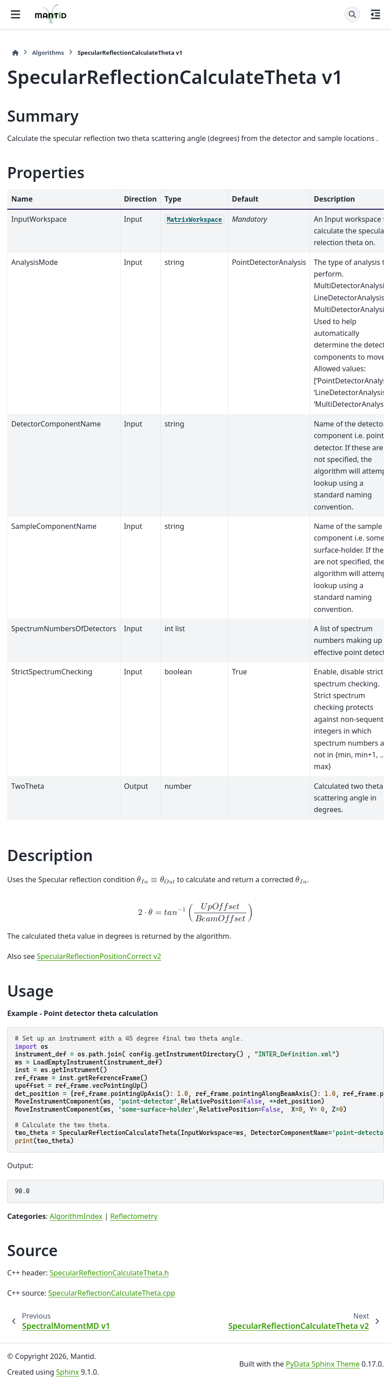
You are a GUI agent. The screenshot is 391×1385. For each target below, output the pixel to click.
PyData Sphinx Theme (323, 1364)
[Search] (352, 14)
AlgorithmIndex (75, 1216)
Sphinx (67, 1372)
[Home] (15, 52)
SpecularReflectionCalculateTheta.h (109, 1273)
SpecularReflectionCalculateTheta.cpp (111, 1293)
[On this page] (375, 14)
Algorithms (48, 52)
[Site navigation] (15, 14)
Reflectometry (133, 1216)
